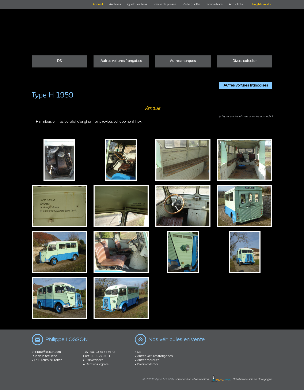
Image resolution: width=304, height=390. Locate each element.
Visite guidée (191, 4)
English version (262, 4)
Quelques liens (137, 4)
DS (59, 61)
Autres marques (183, 61)
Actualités (236, 4)
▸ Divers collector (146, 364)
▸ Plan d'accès (93, 360)
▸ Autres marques (147, 360)
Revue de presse (164, 4)
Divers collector (244, 61)
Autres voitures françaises (121, 61)
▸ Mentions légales (96, 364)
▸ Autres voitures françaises (154, 356)
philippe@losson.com (46, 351)
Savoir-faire (214, 4)
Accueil (98, 4)
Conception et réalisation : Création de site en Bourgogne (224, 379)
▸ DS (138, 351)
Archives (115, 4)
